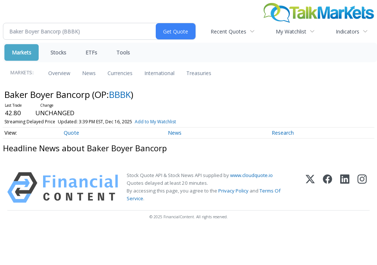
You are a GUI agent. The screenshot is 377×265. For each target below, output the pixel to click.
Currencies (120, 73)
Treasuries (198, 73)
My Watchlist (291, 31)
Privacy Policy (233, 190)
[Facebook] (327, 188)
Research (283, 132)
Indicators (347, 31)
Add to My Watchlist (155, 122)
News (89, 73)
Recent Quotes (228, 31)
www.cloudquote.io (251, 175)
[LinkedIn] (344, 188)
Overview (59, 73)
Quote (71, 132)
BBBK (120, 94)
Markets (21, 52)
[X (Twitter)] (310, 188)
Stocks (58, 52)
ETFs (91, 52)
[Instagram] (362, 188)
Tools (123, 52)
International (159, 73)
